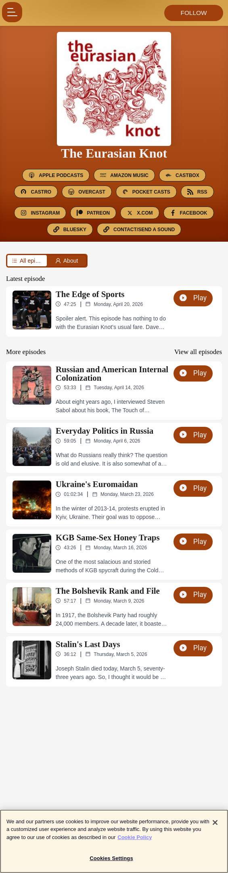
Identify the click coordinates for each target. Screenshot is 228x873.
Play (193, 298)
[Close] (215, 827)
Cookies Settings (111, 863)
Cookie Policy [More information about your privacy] (134, 842)
